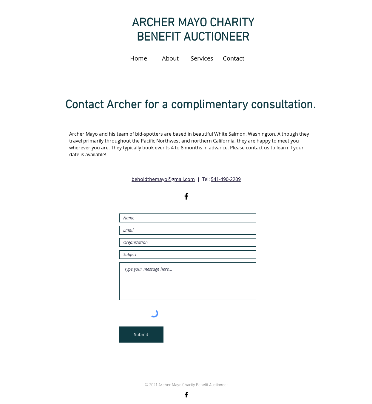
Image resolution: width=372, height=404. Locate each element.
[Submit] (141, 334)
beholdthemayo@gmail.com (163, 179)
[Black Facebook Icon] (186, 196)
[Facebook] (186, 394)
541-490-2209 (226, 179)
